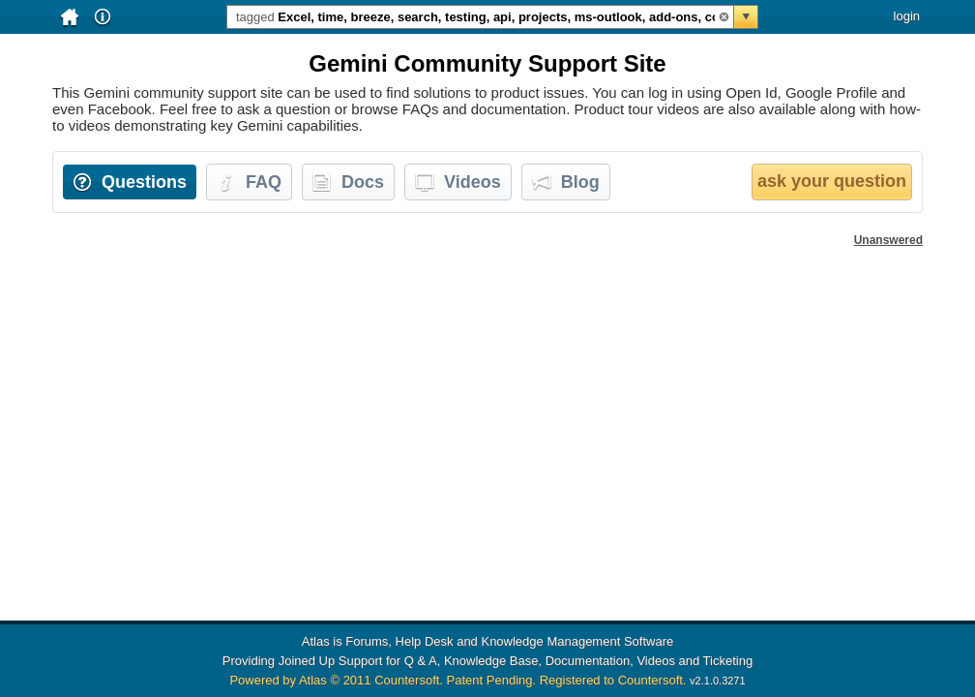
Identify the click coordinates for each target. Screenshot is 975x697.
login (907, 16)
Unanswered (888, 240)
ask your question (832, 181)
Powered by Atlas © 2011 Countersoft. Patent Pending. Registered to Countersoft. (457, 680)
